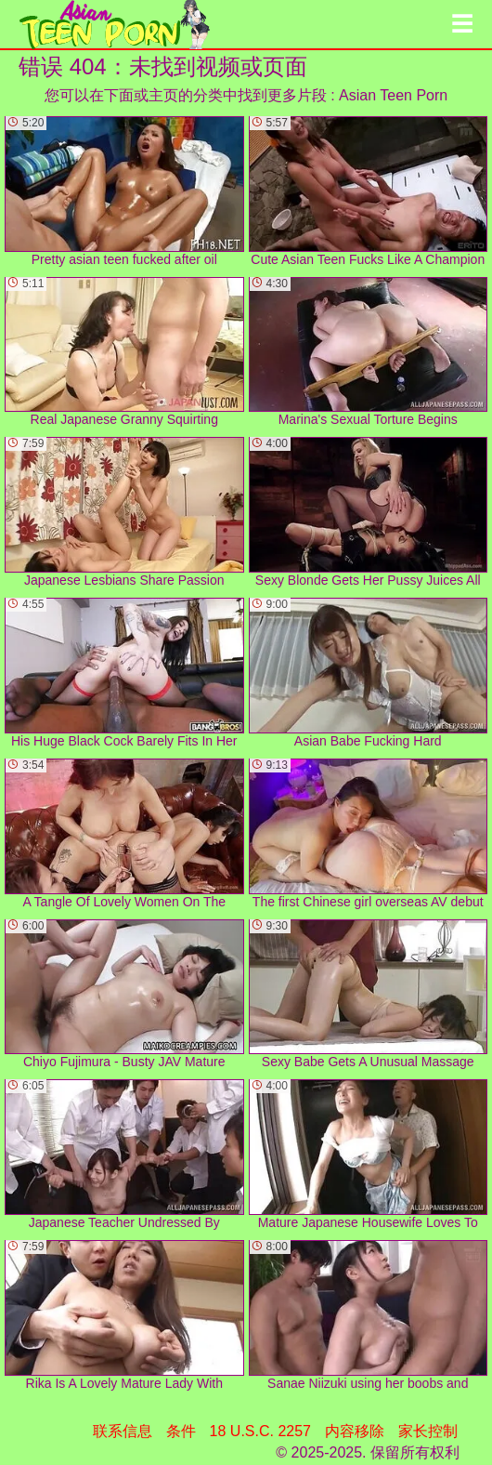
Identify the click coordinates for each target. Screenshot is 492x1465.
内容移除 (354, 1431)
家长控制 (428, 1431)
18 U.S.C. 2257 (260, 1431)
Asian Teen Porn (393, 95)
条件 (181, 1431)
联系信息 (122, 1431)
